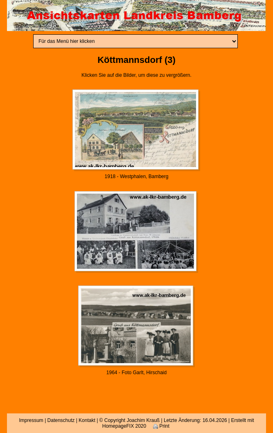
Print (161, 426)
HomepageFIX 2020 (124, 426)
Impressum (31, 420)
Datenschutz (61, 420)
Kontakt (87, 420)
